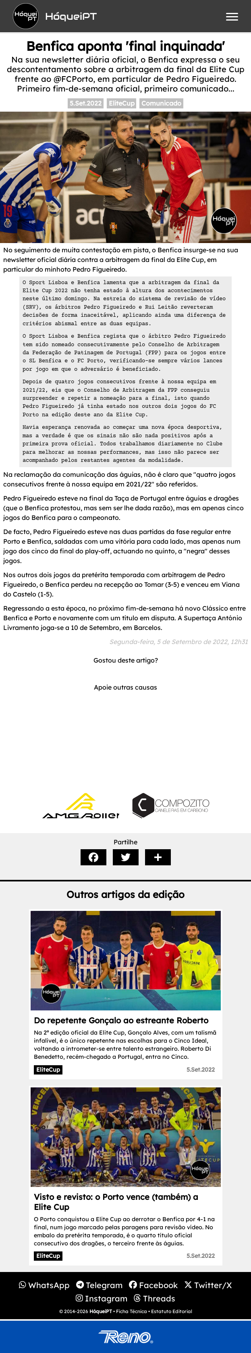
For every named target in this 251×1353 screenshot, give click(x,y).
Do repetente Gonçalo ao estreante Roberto (121, 1020)
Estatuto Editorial (171, 1311)
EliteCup (122, 103)
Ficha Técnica (131, 1311)
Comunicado (161, 103)
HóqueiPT (100, 1311)
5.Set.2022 (86, 103)
